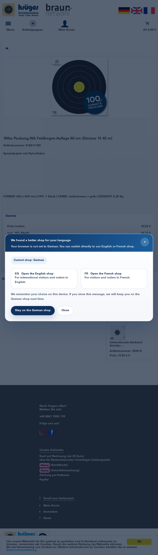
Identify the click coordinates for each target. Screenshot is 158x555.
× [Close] (145, 242)
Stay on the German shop (33, 310)
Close (65, 310)
